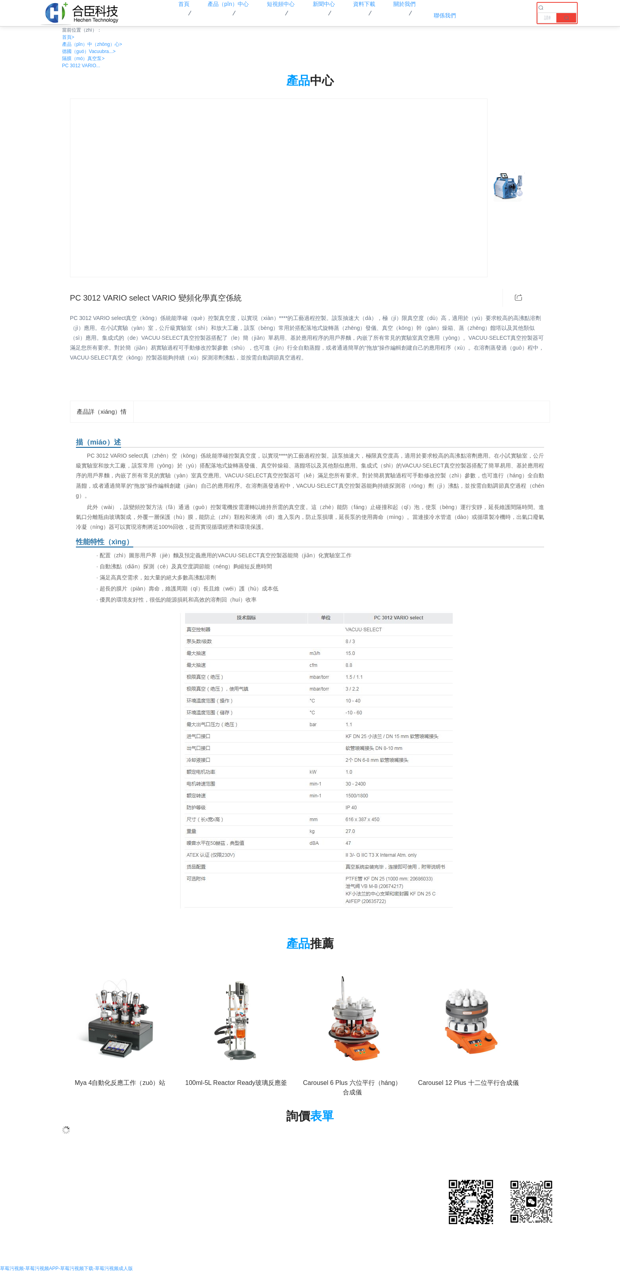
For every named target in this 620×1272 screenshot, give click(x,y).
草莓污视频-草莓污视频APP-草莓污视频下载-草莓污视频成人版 (66, 1268)
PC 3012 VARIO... (81, 65)
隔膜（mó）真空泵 (83, 58)
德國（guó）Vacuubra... (89, 51)
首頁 (68, 37)
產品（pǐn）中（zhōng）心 (92, 44)
